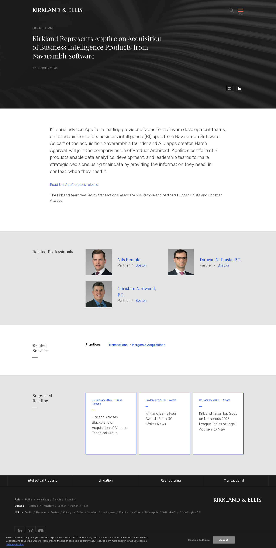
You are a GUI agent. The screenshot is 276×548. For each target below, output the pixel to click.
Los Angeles (108, 512)
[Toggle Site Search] (231, 10)
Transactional (118, 345)
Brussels (33, 505)
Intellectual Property (42, 480)
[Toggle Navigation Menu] (241, 10)
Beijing (29, 499)
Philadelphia (151, 512)
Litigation (105, 480)
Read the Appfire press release (74, 184)
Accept (223, 541)
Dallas (80, 512)
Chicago (67, 512)
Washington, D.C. (192, 512)
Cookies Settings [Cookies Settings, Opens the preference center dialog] (199, 541)
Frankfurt (48, 505)
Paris (85, 505)
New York (135, 512)
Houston (92, 512)
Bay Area (41, 512)
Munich (74, 505)
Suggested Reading (42, 398)
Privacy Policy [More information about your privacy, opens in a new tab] (15, 545)
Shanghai (70, 499)
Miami (122, 512)
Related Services (40, 348)
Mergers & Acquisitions (148, 345)
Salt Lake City (170, 512)
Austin (28, 512)
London (62, 505)
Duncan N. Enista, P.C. (220, 259)
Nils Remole (129, 259)
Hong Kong (43, 499)
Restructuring (171, 480)
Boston (141, 265)
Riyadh (57, 499)
